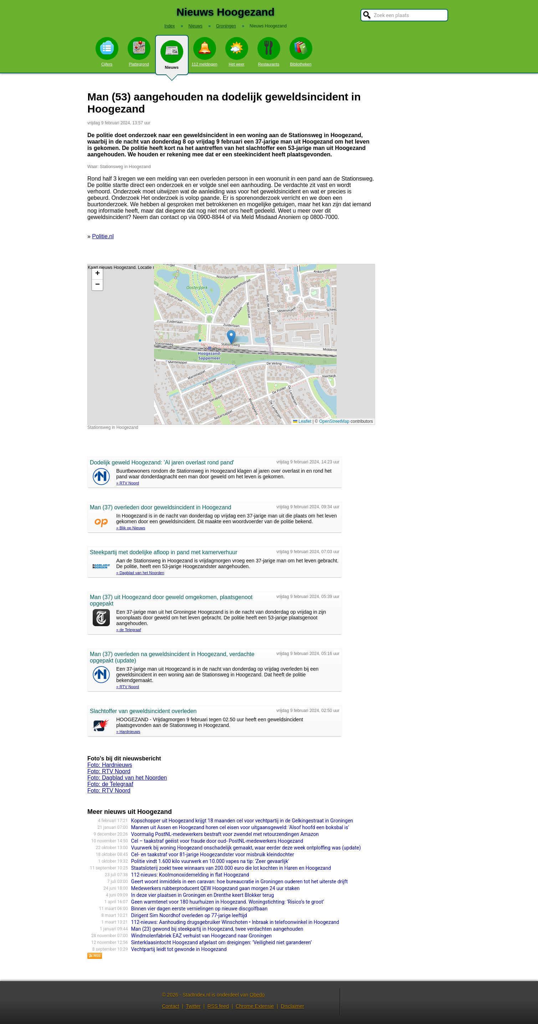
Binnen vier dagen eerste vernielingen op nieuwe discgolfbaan (199, 908)
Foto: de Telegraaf (110, 784)
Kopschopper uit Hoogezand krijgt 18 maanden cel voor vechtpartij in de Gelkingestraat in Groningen (242, 820)
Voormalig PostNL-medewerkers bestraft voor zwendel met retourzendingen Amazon (225, 834)
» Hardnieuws (128, 731)
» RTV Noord (127, 483)
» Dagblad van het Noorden (140, 573)
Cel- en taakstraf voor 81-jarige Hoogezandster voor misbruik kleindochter (212, 854)
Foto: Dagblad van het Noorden (127, 778)
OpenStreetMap (334, 421)
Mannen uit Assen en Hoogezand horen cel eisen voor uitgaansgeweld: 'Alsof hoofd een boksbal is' (240, 827)
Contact (170, 1006)
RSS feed (218, 1006)
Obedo (257, 995)
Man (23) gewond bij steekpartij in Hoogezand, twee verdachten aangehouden (217, 929)
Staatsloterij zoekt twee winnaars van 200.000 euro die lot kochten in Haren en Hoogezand (231, 868)
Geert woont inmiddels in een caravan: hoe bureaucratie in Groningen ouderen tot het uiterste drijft (239, 881)
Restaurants (268, 51)
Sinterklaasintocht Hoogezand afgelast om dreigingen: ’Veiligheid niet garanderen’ (221, 942)
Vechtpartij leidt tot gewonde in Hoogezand (179, 949)
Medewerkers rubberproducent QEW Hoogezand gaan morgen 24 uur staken (215, 888)
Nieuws (171, 57)
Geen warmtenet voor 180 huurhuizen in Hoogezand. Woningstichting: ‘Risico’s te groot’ (227, 902)
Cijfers (107, 51)
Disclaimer (292, 1006)
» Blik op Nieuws (130, 528)
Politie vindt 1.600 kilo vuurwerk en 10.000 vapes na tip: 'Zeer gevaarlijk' (210, 861)
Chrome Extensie (255, 1006)
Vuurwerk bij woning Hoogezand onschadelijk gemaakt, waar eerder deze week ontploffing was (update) (246, 848)
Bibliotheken (301, 51)
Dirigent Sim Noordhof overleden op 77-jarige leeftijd (189, 915)
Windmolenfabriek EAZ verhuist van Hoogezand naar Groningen (201, 936)
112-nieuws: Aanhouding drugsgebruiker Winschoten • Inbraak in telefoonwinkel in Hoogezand (235, 922)
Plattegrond (139, 51)
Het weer (236, 51)
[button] (231, 337)
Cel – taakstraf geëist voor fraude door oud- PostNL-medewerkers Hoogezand (217, 841)
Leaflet (302, 421)
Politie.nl (102, 236)
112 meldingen (204, 51)
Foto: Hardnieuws (109, 765)
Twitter (193, 1006)
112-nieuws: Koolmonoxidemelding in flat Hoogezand (190, 875)
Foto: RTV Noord (108, 771)
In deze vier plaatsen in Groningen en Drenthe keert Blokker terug (202, 895)
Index (169, 26)
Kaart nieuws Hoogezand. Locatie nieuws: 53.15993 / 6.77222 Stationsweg (230, 344)
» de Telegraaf (128, 630)
